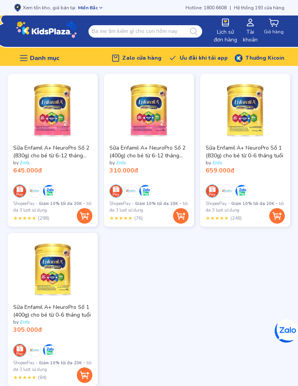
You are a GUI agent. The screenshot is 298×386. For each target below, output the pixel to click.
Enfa (24, 163)
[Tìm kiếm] (196, 31)
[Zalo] (286, 331)
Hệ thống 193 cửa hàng (259, 8)
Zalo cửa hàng (141, 58)
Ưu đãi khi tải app (204, 58)
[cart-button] (273, 27)
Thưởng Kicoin (265, 58)
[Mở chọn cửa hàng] (90, 8)
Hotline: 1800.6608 (206, 8)
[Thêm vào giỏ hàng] (84, 216)
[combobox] (141, 31)
